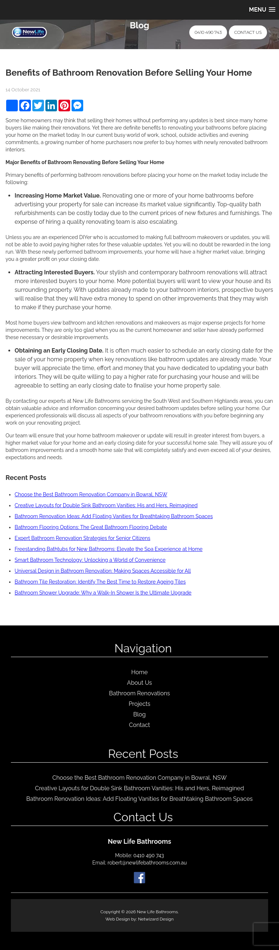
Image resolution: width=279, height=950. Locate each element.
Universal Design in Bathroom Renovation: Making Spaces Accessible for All (103, 571)
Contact (139, 725)
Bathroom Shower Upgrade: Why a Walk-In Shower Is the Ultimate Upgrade (103, 593)
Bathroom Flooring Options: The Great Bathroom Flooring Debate (91, 527)
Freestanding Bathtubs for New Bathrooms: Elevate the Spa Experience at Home (108, 549)
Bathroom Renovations (139, 693)
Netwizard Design (156, 919)
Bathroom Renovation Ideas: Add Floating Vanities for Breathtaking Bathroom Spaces (114, 516)
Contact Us (248, 32)
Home (139, 672)
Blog (139, 714)
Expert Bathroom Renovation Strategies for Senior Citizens (82, 538)
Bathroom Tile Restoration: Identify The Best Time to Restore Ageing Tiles (100, 582)
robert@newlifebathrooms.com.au (147, 863)
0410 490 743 (208, 32)
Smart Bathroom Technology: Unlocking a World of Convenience (90, 560)
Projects (139, 703)
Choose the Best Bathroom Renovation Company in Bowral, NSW (91, 494)
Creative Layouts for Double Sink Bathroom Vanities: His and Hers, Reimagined (106, 505)
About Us (139, 682)
